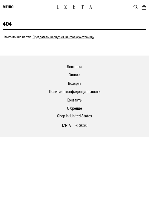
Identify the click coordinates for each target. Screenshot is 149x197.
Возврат (74, 83)
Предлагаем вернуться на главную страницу (63, 37)
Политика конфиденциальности (74, 91)
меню (8, 6)
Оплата (74, 74)
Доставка (74, 66)
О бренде (74, 108)
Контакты (74, 100)
